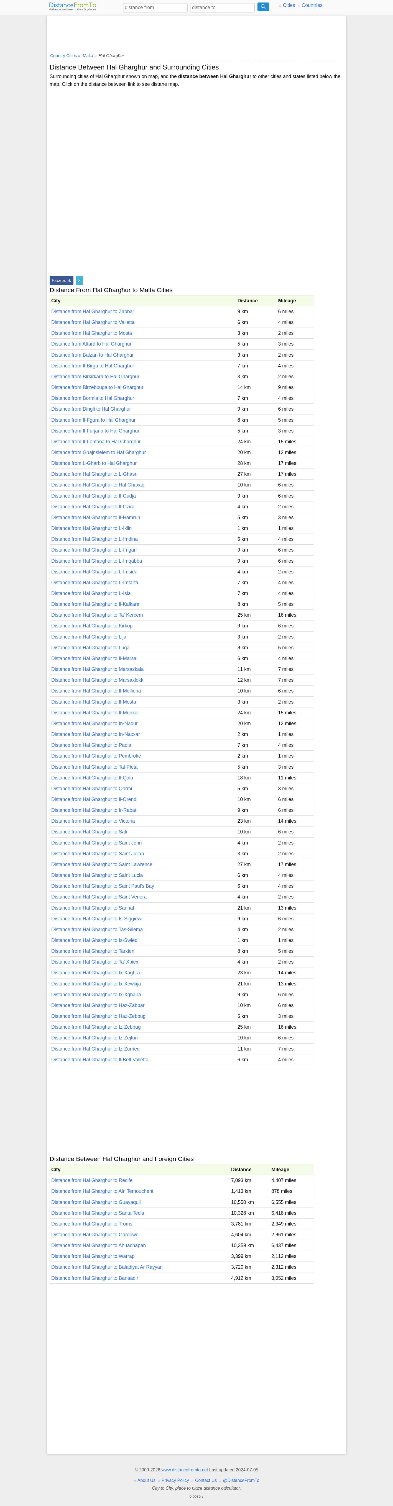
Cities (289, 5)
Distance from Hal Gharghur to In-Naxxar (95, 734)
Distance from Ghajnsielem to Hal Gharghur (98, 452)
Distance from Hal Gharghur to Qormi (91, 788)
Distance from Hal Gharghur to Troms (91, 1224)
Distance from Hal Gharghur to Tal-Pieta (94, 767)
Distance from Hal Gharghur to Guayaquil (96, 1202)
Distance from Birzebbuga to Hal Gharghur (97, 387)
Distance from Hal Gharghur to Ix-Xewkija (96, 984)
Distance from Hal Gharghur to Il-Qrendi (94, 799)
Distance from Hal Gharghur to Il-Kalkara (95, 604)
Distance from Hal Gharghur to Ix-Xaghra (95, 972)
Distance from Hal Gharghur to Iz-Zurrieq (95, 1049)
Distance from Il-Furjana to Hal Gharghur (95, 431)
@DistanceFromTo (241, 1480)
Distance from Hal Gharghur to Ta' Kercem (97, 615)
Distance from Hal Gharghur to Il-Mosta (93, 702)
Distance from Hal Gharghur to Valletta (93, 322)
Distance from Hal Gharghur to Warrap (93, 1256)
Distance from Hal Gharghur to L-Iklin (91, 528)
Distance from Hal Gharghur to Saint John (96, 843)
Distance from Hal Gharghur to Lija (88, 637)
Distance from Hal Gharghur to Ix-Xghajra (96, 994)
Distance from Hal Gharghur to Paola (91, 745)
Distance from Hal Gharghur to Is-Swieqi (95, 940)
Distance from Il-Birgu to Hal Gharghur (92, 366)
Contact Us (206, 1480)
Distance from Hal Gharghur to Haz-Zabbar (97, 1005)
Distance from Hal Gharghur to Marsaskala (97, 669)
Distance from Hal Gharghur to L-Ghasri (94, 474)
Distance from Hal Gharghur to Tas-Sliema (97, 929)
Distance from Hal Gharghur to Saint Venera (99, 897)
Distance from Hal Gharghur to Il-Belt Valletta (100, 1059)
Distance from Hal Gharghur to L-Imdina (94, 539)
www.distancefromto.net (184, 1470)
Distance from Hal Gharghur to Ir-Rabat (93, 810)
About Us (146, 1480)
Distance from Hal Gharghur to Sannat (92, 908)
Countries (312, 5)
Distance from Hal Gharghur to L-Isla (91, 593)
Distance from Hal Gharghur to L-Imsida (94, 572)
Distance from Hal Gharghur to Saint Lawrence (101, 864)
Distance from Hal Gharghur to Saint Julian (97, 853)
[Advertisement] (196, 32)
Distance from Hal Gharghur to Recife (91, 1180)
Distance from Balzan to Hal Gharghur (92, 355)
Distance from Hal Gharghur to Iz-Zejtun (94, 1038)
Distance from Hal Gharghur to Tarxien (92, 951)
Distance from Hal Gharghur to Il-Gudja (93, 496)
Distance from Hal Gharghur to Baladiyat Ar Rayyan (107, 1267)
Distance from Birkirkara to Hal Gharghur (95, 376)
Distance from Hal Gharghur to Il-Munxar (95, 712)
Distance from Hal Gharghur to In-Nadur (94, 723)
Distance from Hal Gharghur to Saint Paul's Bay (102, 886)
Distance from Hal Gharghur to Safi (89, 832)
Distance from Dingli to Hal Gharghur (91, 409)
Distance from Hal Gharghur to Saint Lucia (97, 875)
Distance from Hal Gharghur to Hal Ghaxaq (97, 485)
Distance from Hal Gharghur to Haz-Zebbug (98, 1016)
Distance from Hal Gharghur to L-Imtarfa (94, 582)
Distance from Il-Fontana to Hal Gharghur (96, 441)
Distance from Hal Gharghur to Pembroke (96, 756)
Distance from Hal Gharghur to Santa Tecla (97, 1213)
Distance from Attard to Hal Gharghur (91, 344)
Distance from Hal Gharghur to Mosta (91, 333)
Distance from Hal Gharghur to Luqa (90, 647)
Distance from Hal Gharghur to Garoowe (95, 1234)
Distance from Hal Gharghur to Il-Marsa (93, 658)
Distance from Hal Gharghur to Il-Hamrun (95, 517)
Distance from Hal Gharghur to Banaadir (94, 1278)
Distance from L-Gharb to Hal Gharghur (94, 463)
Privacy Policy (175, 1480)
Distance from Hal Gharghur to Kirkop (91, 626)
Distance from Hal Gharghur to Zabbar (92, 311)
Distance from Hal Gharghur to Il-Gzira (92, 506)
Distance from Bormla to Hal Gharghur (92, 398)
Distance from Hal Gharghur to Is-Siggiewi (96, 918)
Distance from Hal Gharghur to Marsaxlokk (97, 680)
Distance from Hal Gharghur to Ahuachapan (98, 1245)
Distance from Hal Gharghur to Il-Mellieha (96, 691)
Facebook (61, 280)
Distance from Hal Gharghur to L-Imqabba (96, 561)
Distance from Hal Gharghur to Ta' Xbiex (94, 962)
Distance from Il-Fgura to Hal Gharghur (93, 420)
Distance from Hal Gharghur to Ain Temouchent (102, 1191)
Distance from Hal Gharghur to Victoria (93, 821)
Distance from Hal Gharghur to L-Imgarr (94, 550)
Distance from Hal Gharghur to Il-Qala (92, 778)
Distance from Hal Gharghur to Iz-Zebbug (96, 1027)
